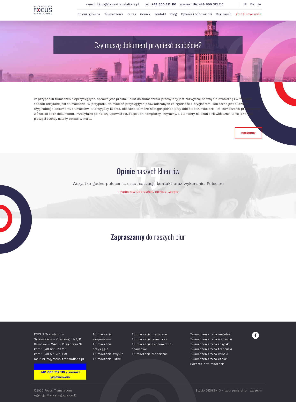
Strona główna (89, 14)
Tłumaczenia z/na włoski (209, 354)
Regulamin (223, 14)
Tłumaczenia (113, 14)
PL (246, 4)
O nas (131, 14)
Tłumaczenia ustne (106, 359)
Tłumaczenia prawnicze (149, 339)
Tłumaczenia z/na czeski (208, 359)
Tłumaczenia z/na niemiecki (211, 339)
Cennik (145, 14)
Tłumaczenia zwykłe (108, 354)
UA (259, 4)
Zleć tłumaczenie (248, 14)
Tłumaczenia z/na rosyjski (209, 344)
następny (248, 133)
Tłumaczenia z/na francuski (211, 349)
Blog (173, 14)
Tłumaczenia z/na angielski (210, 334)
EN (252, 4)
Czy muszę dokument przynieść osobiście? (148, 45)
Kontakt (160, 14)
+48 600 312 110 (163, 4)
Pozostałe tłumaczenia (207, 364)
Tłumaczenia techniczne (150, 354)
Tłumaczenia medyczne (149, 334)
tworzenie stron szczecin (243, 390)
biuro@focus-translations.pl (118, 4)
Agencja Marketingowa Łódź (55, 395)
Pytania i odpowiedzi (196, 14)
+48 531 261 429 (55, 354)
